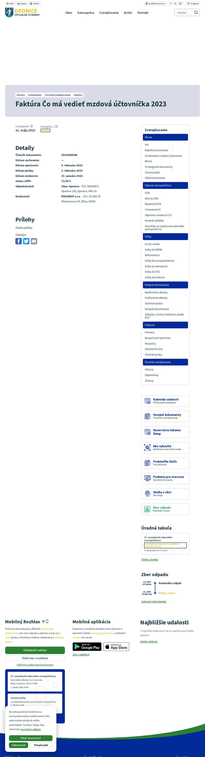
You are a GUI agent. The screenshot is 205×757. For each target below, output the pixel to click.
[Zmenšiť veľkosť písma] (171, 3)
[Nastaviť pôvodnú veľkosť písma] (175, 3)
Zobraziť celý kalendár (153, 536)
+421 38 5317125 (185, 726)
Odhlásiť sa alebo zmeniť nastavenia (35, 599)
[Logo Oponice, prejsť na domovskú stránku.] (22, 12)
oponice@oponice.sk (188, 730)
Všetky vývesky (149, 494)
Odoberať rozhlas (35, 585)
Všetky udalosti (149, 576)
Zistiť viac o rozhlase (35, 593)
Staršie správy (16, 653)
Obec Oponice (153, 748)
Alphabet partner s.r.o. (112, 748)
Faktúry (45, 65)
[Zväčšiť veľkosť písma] (180, 3)
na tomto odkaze (30, 729)
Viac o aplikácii (81, 589)
